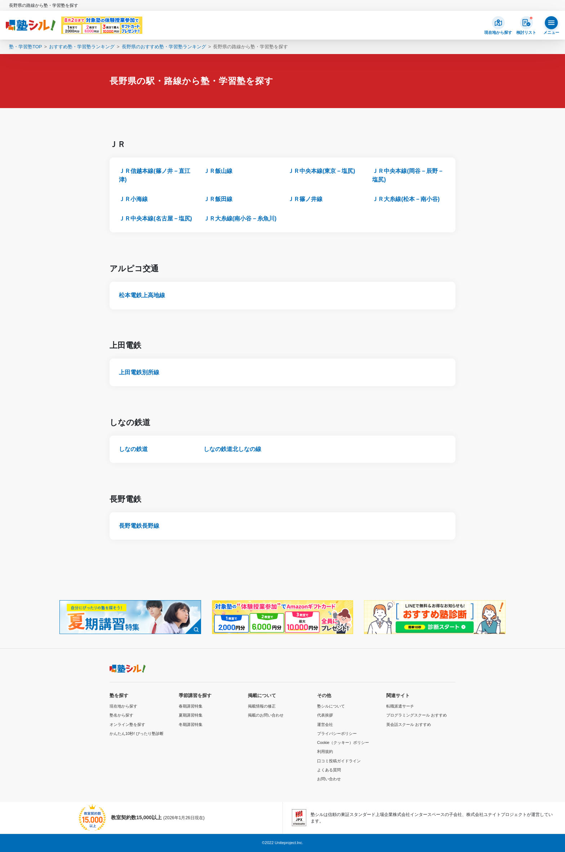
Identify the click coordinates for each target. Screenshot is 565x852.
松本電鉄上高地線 (142, 295)
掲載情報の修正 (262, 706)
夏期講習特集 (191, 715)
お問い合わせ (329, 779)
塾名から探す (121, 715)
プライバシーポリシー (337, 733)
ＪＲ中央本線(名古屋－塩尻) (155, 218)
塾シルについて (331, 706)
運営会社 (325, 724)
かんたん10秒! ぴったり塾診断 (137, 733)
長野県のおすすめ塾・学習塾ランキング (164, 46)
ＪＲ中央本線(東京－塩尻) (321, 171)
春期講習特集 (191, 706)
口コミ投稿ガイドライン (339, 761)
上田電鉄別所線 (139, 372)
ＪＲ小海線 (133, 199)
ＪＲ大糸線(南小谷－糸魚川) (240, 218)
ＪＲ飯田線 (218, 199)
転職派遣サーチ (400, 706)
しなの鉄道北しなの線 (232, 449)
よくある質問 (329, 770)
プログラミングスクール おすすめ (416, 715)
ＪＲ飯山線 (218, 171)
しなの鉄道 (133, 449)
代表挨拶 (325, 715)
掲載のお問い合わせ (266, 715)
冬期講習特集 (191, 724)
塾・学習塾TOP (25, 46)
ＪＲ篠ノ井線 (305, 199)
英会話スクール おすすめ (408, 724)
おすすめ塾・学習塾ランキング (82, 46)
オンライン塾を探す (127, 724)
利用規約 (325, 751)
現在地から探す (123, 706)
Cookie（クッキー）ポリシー (343, 742)
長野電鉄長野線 (139, 526)
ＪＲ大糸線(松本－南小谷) (406, 199)
